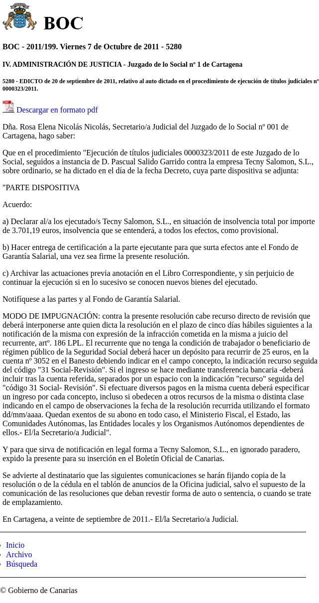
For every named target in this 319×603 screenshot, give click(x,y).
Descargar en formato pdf (57, 110)
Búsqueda (21, 564)
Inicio (15, 545)
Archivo (19, 554)
